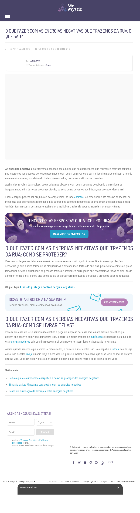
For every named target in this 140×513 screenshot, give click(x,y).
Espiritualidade (19, 49)
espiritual (79, 197)
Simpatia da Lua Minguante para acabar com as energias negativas (45, 384)
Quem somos (52, 481)
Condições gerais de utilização (95, 481)
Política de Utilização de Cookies (123, 481)
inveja (29, 354)
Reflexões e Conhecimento (52, 49)
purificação (97, 337)
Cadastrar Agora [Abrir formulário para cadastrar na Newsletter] (114, 302)
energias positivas (20, 341)
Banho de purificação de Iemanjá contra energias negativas (41, 391)
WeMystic (35, 61)
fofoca (115, 349)
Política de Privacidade (70, 481)
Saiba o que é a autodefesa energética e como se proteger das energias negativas (54, 378)
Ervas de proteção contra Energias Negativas (47, 287)
